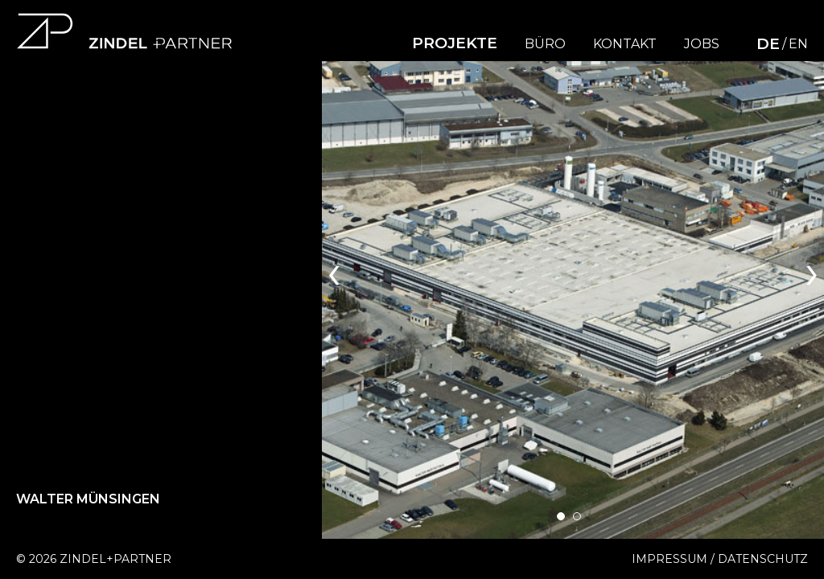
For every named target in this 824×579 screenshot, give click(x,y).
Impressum (669, 559)
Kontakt (625, 44)
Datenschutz (763, 559)
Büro (545, 44)
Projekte (454, 43)
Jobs (701, 44)
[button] (561, 516)
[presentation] (334, 270)
